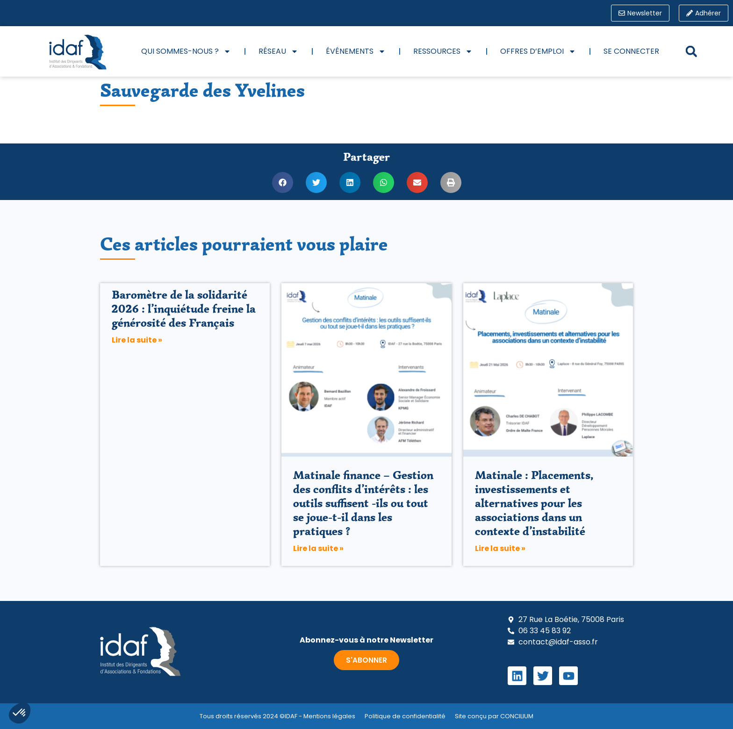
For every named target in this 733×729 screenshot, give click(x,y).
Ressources (443, 51)
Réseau (278, 51)
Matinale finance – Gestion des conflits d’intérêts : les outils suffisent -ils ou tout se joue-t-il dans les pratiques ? (363, 503)
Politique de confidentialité (405, 716)
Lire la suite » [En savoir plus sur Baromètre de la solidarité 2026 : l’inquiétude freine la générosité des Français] (137, 340)
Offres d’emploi (538, 51)
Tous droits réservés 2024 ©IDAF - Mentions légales (277, 716)
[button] (691, 51)
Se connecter (631, 51)
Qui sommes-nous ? (186, 51)
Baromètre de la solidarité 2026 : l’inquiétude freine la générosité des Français (184, 308)
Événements (356, 51)
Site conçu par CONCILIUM (494, 716)
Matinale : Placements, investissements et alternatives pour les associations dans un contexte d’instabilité (534, 503)
